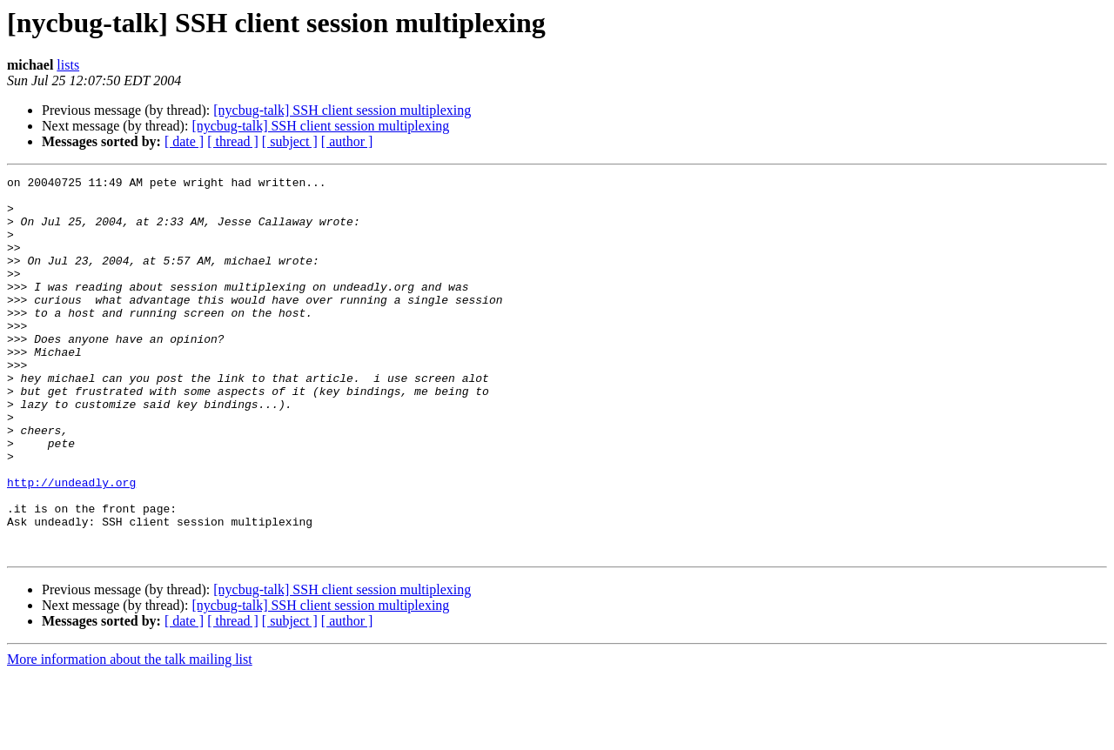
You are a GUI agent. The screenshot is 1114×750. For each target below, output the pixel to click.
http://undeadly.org (71, 544)
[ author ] (347, 141)
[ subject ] (290, 141)
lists (68, 64)
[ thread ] (232, 141)
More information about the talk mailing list (129, 734)
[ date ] (184, 141)
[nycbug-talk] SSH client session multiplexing (342, 110)
